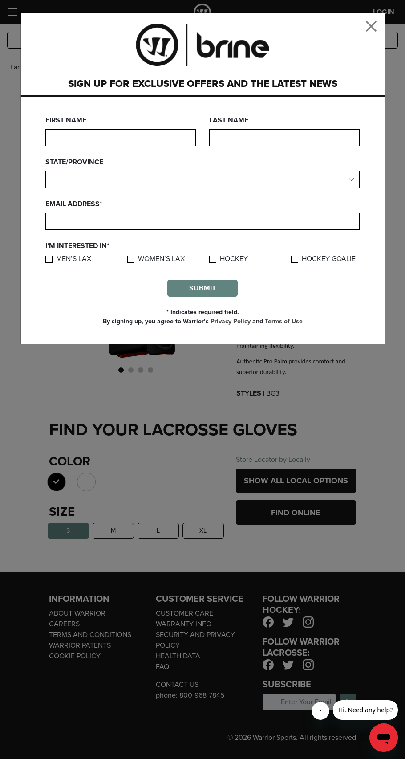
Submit (202, 288)
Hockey (234, 259)
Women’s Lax (161, 259)
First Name (65, 120)
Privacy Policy (231, 321)
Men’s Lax (73, 259)
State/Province (74, 162)
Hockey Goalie (329, 259)
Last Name (228, 120)
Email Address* (73, 204)
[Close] (371, 26)
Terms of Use (284, 321)
